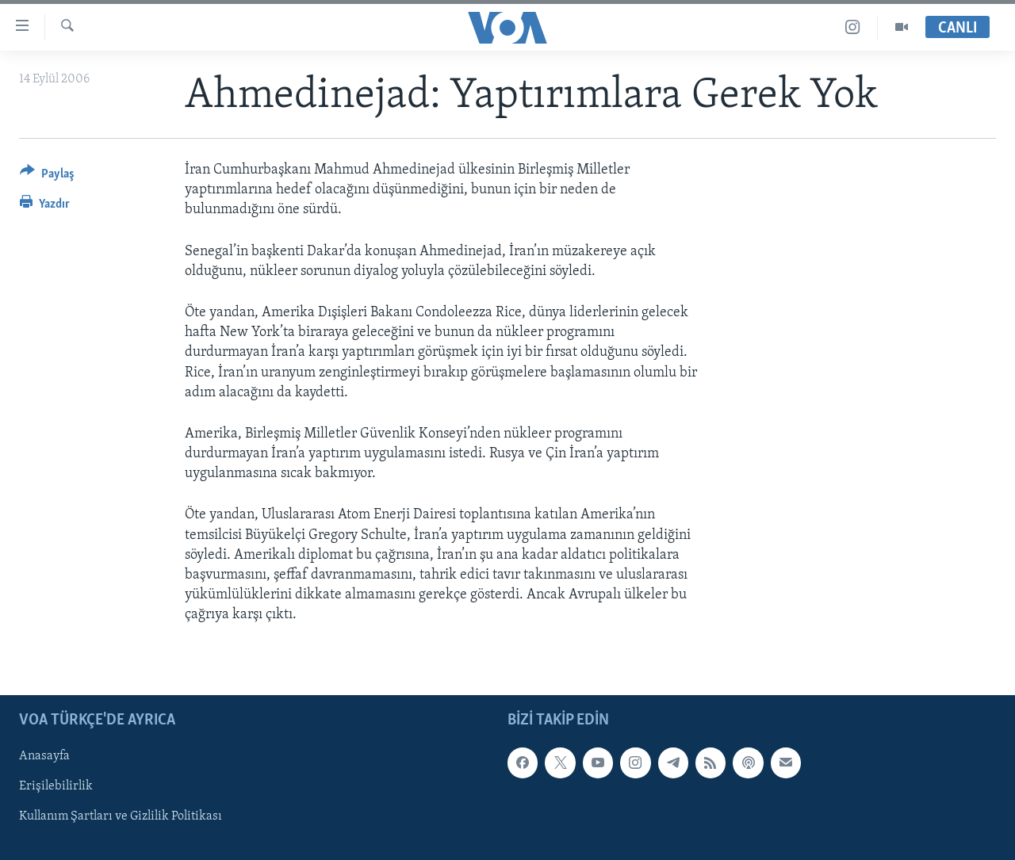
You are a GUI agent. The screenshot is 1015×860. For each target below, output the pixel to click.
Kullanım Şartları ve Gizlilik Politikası (120, 816)
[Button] (47, 176)
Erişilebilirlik (56, 786)
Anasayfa (44, 756)
